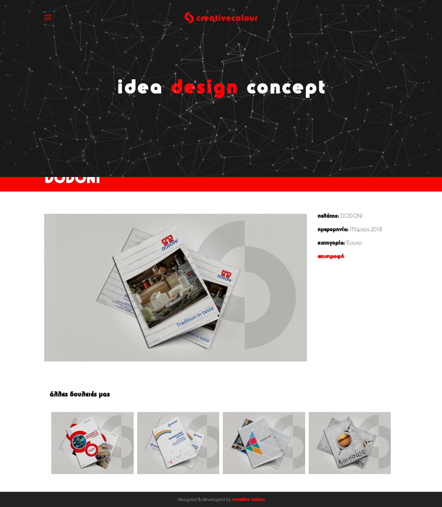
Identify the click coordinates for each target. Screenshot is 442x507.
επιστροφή (331, 257)
